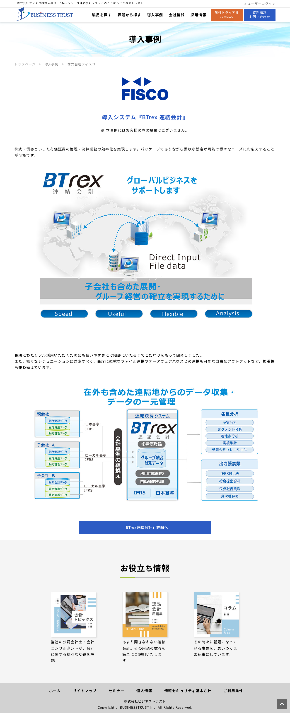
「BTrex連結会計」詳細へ (145, 527)
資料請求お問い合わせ (259, 15)
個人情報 (144, 691)
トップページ (25, 64)
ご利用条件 (233, 691)
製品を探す (102, 15)
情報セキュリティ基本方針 (187, 691)
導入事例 (155, 15)
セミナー (116, 691)
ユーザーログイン (261, 4)
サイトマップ (85, 691)
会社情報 (177, 15)
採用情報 (198, 15)
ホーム (55, 691)
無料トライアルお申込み (227, 15)
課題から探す (129, 15)
